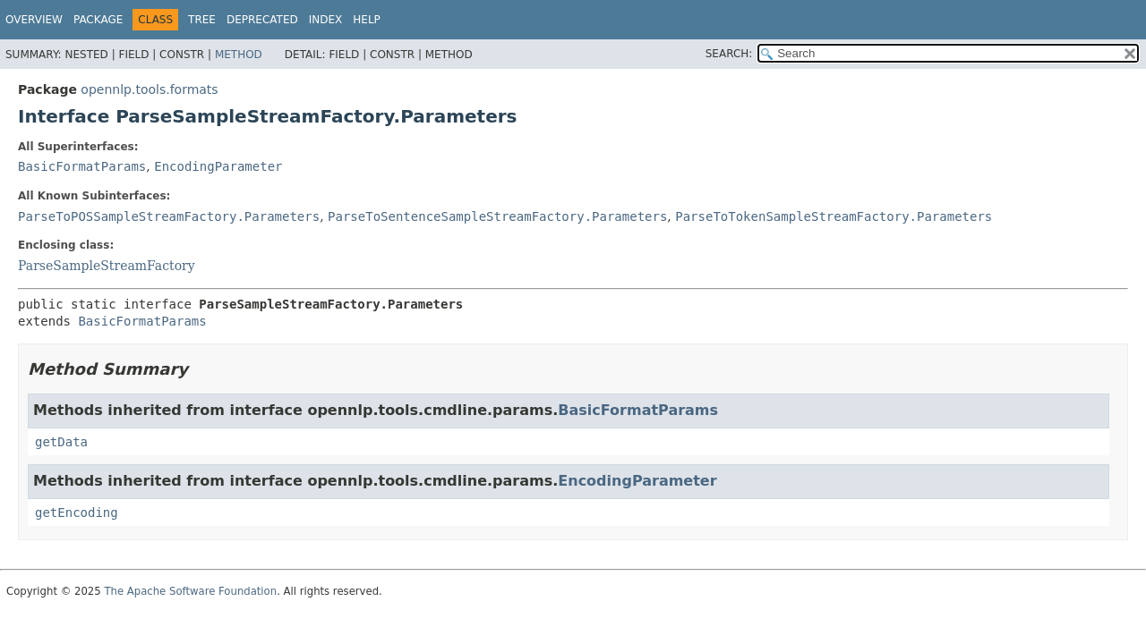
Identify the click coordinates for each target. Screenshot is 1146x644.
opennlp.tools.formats (149, 89)
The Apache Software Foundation (190, 591)
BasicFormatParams (82, 166)
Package (98, 19)
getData (61, 442)
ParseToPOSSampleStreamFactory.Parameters (169, 216)
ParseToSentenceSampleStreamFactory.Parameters (497, 216)
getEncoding (76, 512)
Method (238, 54)
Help (367, 19)
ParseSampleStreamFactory (106, 265)
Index (326, 19)
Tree (202, 19)
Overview (34, 19)
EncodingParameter (218, 166)
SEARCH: (729, 53)
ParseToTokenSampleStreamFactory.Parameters (833, 216)
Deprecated (262, 19)
